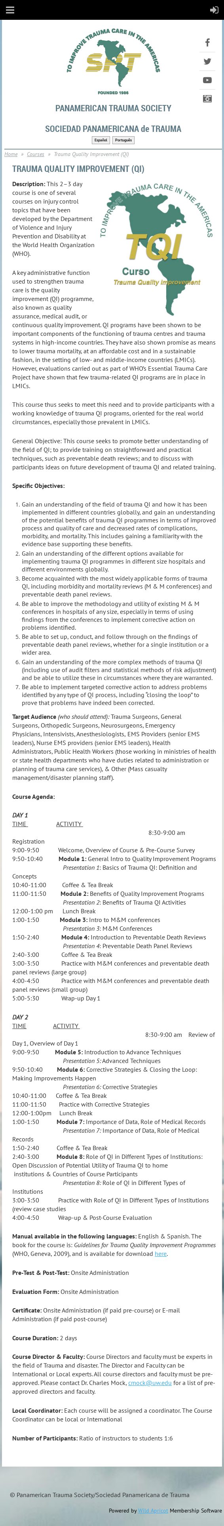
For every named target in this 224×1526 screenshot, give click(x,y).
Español (101, 140)
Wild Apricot (153, 1510)
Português (123, 140)
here (161, 1253)
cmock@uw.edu (150, 1383)
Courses (35, 154)
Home (10, 154)
